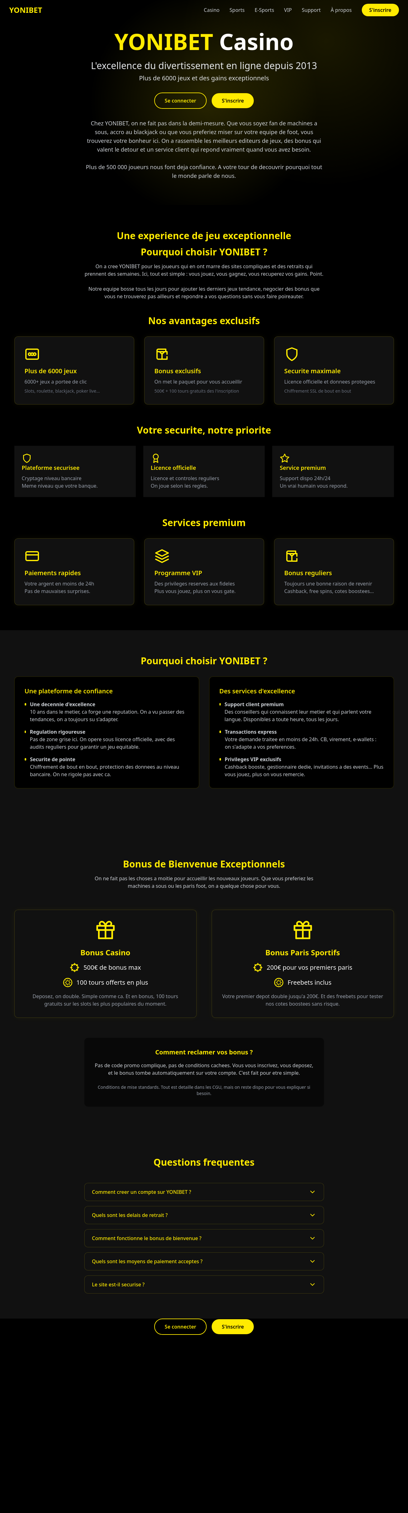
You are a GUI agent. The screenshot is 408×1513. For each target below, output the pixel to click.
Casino (211, 10)
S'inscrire (380, 10)
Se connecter (180, 100)
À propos (341, 10)
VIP (288, 10)
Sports (236, 10)
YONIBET (25, 10)
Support (311, 10)
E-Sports (264, 10)
